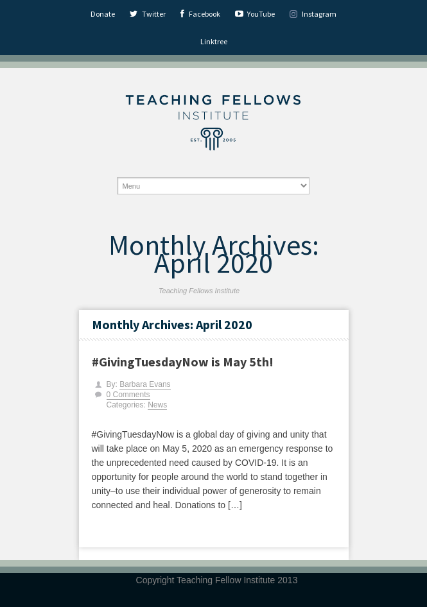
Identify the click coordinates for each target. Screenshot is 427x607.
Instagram (319, 14)
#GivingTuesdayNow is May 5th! (183, 362)
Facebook (204, 14)
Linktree (213, 41)
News (157, 404)
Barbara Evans (144, 384)
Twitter (154, 14)
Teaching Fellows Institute (199, 291)
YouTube (261, 14)
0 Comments (128, 394)
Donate (103, 14)
